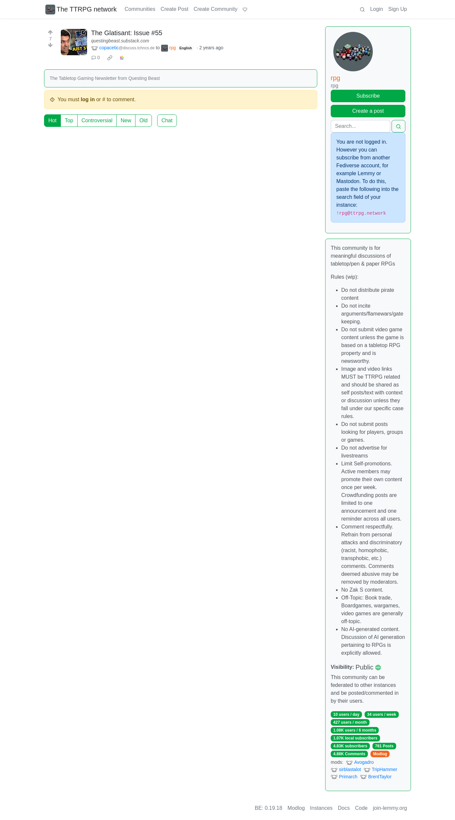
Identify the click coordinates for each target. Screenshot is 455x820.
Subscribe (368, 96)
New (126, 120)
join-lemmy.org (390, 808)
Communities (140, 9)
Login (376, 9)
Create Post (174, 9)
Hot (52, 120)
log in (88, 99)
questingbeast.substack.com (120, 40)
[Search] (360, 126)
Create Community (215, 9)
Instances (321, 808)
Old (143, 120)
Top (69, 120)
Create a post (368, 111)
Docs (344, 808)
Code (361, 808)
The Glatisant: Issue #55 (126, 32)
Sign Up (397, 9)
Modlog (380, 754)
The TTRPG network (81, 9)
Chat (167, 120)
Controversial (97, 120)
